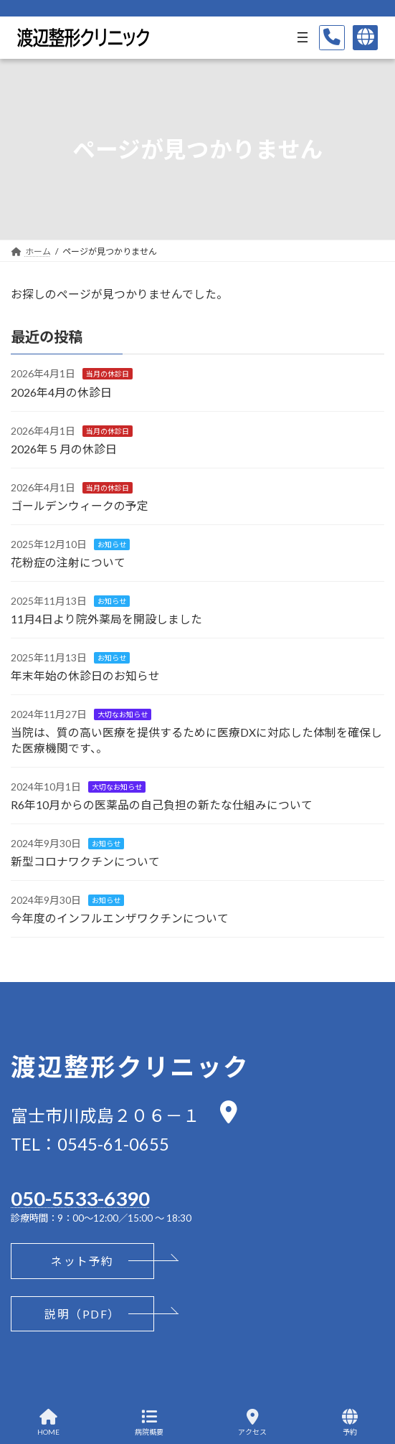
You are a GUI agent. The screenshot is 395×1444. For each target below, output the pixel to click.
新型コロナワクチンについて (85, 861)
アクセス (252, 1422)
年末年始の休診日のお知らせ (85, 675)
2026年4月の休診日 (61, 391)
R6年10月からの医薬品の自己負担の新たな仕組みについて (162, 804)
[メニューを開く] (302, 37)
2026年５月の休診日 (64, 448)
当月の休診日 (107, 373)
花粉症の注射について (68, 562)
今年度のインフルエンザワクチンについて (120, 918)
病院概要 (149, 1422)
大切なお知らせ (122, 714)
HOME (48, 1422)
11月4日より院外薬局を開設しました (106, 619)
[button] (82, 1261)
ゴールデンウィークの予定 (79, 504)
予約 (350, 1422)
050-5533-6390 (80, 1199)
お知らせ (111, 544)
